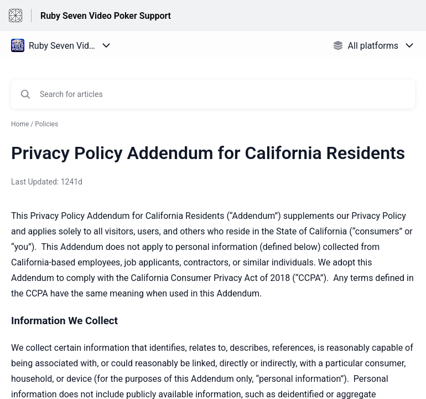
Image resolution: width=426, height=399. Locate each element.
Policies (46, 124)
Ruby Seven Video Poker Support (105, 16)
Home (20, 124)
